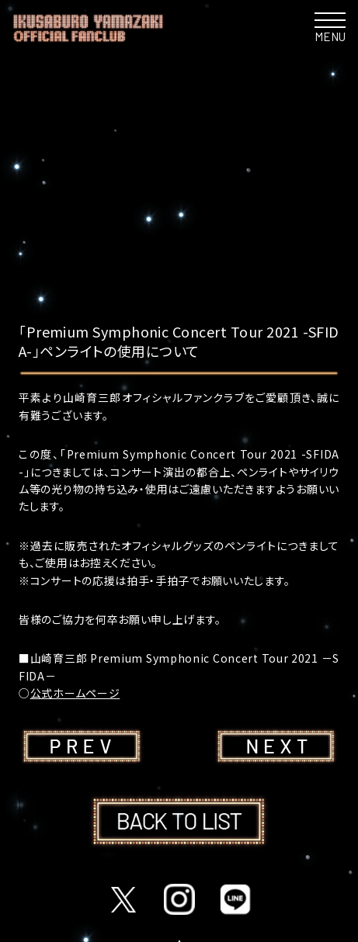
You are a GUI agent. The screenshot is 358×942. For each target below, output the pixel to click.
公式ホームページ (75, 693)
